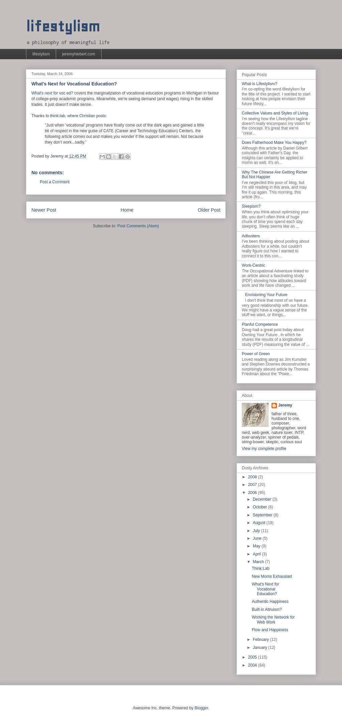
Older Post (209, 210)
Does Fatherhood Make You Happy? (274, 142)
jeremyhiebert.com (78, 54)
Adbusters (251, 236)
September (263, 515)
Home (127, 210)
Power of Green (256, 353)
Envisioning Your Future (266, 294)
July (257, 530)
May (257, 546)
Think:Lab (261, 568)
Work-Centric (253, 265)
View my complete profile (264, 448)
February (261, 639)
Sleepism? (251, 206)
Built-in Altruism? (267, 609)
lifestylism (63, 26)
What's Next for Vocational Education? (265, 589)
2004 (253, 665)
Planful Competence (260, 324)
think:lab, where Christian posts (78, 115)
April (257, 554)
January (260, 647)
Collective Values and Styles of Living (275, 113)
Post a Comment (54, 182)
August (260, 522)
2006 (253, 492)
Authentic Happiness (270, 601)
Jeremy (285, 405)
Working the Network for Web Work (273, 619)
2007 (253, 484)
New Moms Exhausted (272, 576)
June (258, 538)
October (260, 507)
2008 (253, 477)
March (259, 561)
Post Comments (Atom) (138, 226)
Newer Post (43, 210)
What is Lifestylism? (259, 83)
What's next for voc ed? (52, 93)
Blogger (201, 708)
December (263, 499)
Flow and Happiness (270, 630)
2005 (253, 657)
